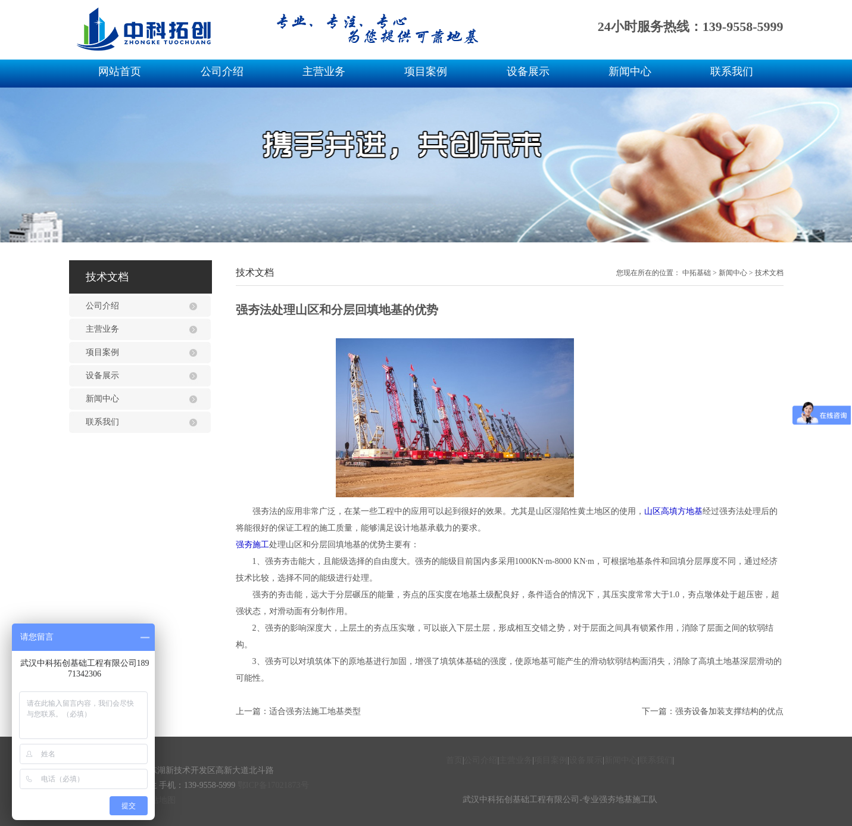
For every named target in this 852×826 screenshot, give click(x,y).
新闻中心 (629, 71)
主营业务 (323, 71)
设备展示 (528, 71)
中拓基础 (696, 273)
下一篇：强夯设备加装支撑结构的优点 (713, 711)
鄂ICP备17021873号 (273, 785)
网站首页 (119, 71)
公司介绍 (222, 71)
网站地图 (159, 800)
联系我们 (731, 71)
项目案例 (425, 71)
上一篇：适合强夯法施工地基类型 (298, 711)
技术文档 (769, 273)
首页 (454, 760)
